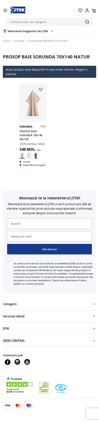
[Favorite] (80, 10)
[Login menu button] (87, 10)
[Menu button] (5, 10)
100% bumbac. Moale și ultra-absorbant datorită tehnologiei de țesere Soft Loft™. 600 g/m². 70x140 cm (33, 144)
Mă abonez (49, 249)
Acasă (6, 40)
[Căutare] (87, 22)
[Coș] (94, 10)
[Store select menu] (28, 31)
